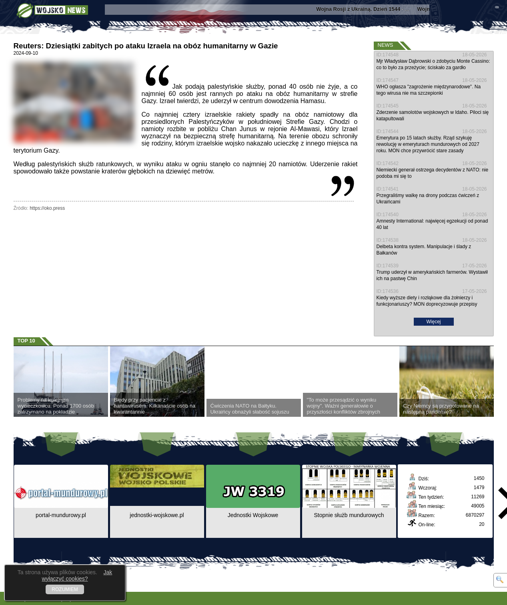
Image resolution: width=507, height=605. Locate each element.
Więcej (433, 321)
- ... (367, 9)
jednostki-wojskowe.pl (157, 515)
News (385, 45)
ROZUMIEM (65, 589)
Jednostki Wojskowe (253, 515)
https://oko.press (47, 208)
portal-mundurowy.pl (61, 515)
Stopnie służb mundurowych (349, 515)
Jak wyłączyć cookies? (77, 575)
